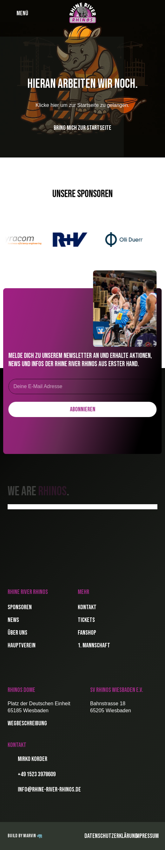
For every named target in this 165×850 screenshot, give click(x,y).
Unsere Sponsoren (82, 194)
